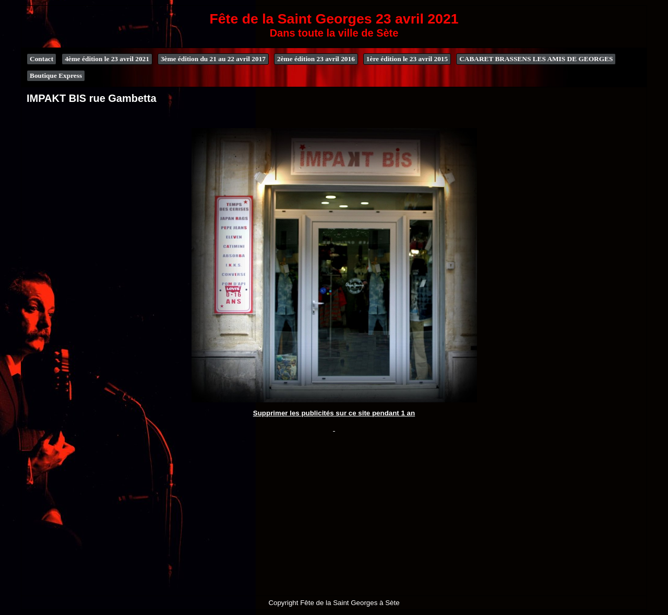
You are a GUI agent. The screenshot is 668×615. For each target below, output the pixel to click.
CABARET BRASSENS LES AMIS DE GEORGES (536, 59)
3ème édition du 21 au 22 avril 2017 (213, 59)
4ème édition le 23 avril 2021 (107, 59)
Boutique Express (56, 75)
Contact (41, 59)
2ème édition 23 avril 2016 (316, 59)
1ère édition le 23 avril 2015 (407, 59)
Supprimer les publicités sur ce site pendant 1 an (334, 413)
